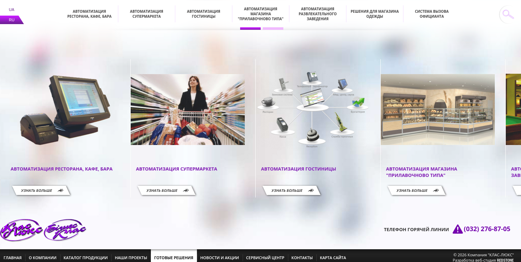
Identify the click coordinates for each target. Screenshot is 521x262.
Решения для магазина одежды (375, 10)
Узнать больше (36, 186)
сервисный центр (265, 253)
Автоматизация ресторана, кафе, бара (89, 10)
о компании (42, 253)
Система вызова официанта (431, 10)
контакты (302, 253)
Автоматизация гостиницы (203, 10)
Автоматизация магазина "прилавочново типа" (261, 9)
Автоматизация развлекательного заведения (317, 9)
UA (11, 5)
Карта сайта (333, 253)
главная (13, 253)
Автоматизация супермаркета (146, 10)
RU (12, 15)
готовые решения (173, 253)
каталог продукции (86, 253)
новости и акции (219, 253)
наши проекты (131, 253)
